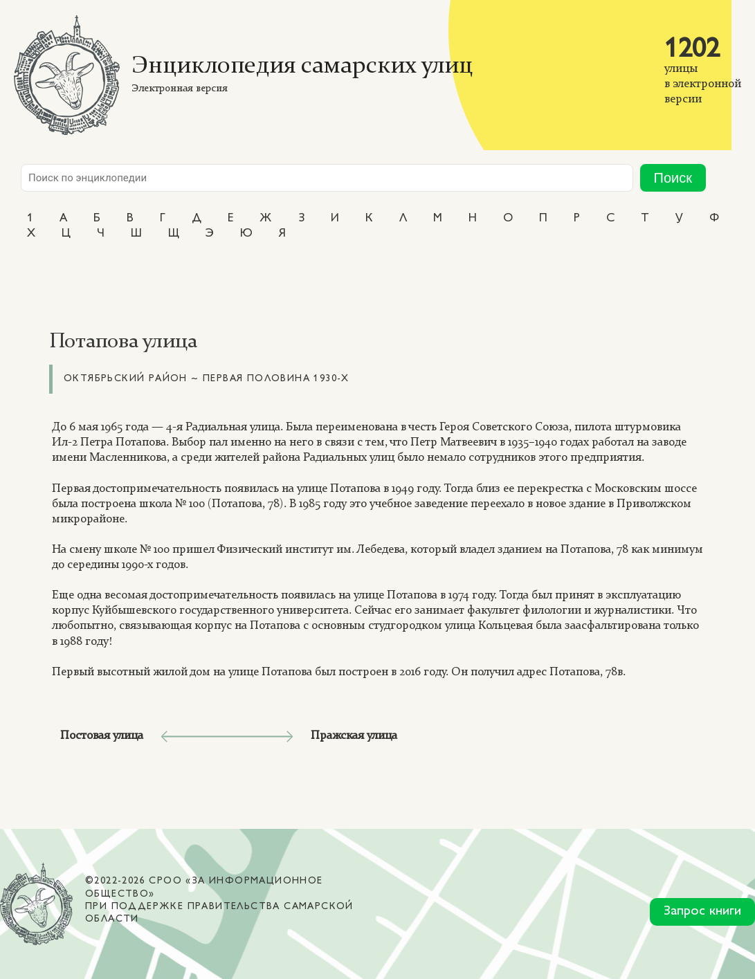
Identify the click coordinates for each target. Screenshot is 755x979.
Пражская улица (354, 736)
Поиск (673, 177)
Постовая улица (102, 736)
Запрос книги (702, 911)
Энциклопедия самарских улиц (302, 67)
